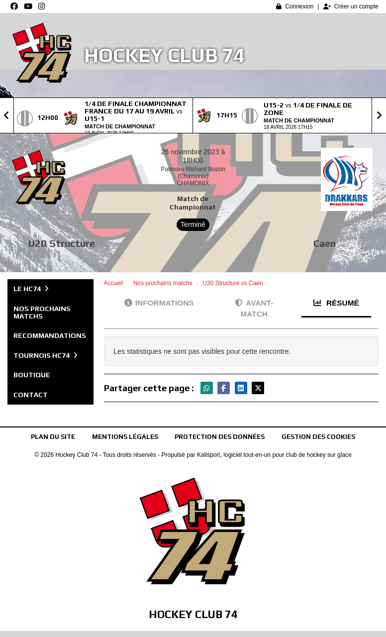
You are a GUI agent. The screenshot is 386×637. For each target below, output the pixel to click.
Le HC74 (31, 289)
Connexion (294, 6)
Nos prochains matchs (42, 312)
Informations (159, 303)
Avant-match (254, 308)
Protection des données (220, 436)
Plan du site (53, 436)
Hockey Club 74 (164, 55)
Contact (30, 395)
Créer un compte (351, 6)
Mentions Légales (125, 436)
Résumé (336, 303)
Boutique (31, 375)
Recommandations (49, 335)
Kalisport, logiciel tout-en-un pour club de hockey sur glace (274, 454)
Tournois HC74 (45, 355)
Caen (324, 243)
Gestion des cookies (318, 436)
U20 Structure (61, 243)
